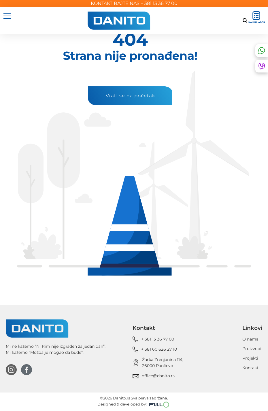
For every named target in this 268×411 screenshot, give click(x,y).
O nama (250, 339)
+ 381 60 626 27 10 (159, 349)
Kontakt (250, 367)
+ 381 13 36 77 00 (159, 3)
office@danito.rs (158, 375)
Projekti (250, 358)
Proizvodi (251, 348)
